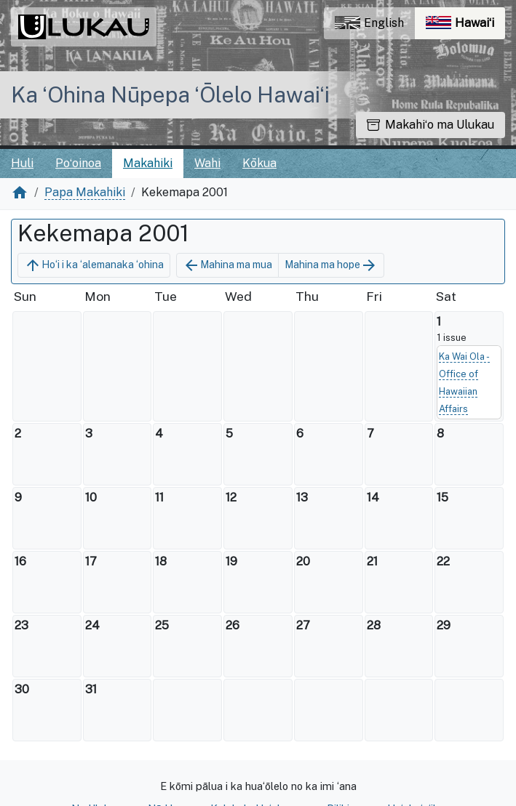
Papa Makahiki (84, 192)
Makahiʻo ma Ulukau (430, 125)
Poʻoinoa (78, 163)
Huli (22, 163)
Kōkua (259, 163)
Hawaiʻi (465, 26)
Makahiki (147, 163)
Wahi (207, 163)
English (369, 23)
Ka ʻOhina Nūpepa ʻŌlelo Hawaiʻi (170, 94)
